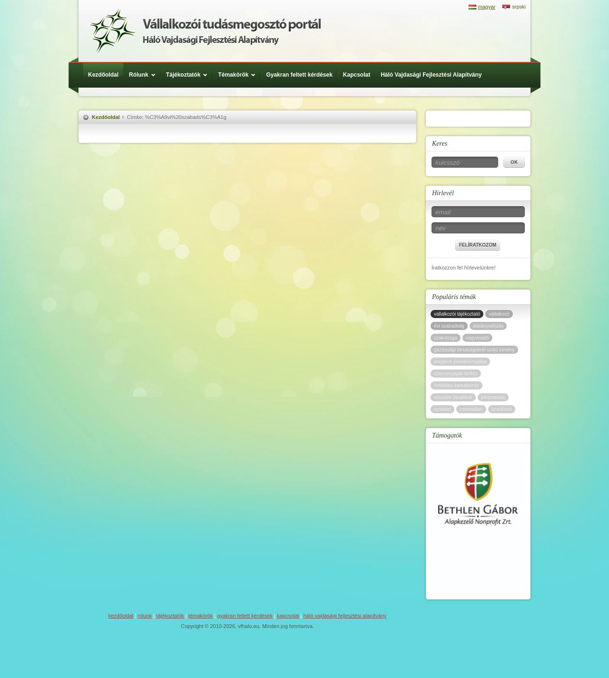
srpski (519, 7)
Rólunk (144, 75)
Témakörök (239, 75)
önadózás (501, 409)
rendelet (442, 409)
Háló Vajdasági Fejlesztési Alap (205, 31)
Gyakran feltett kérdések (299, 74)
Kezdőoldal (103, 74)
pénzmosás (493, 397)
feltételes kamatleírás (456, 385)
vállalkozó (499, 314)
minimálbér (471, 409)
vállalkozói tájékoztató (457, 314)
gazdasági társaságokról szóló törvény (474, 349)
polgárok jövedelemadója (460, 361)
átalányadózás (488, 326)
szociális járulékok (453, 397)
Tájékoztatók (189, 75)
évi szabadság (449, 326)
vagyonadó (477, 337)
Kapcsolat (356, 74)
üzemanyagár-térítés (456, 373)
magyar (487, 7)
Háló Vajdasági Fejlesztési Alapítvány (431, 74)
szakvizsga (445, 337)
